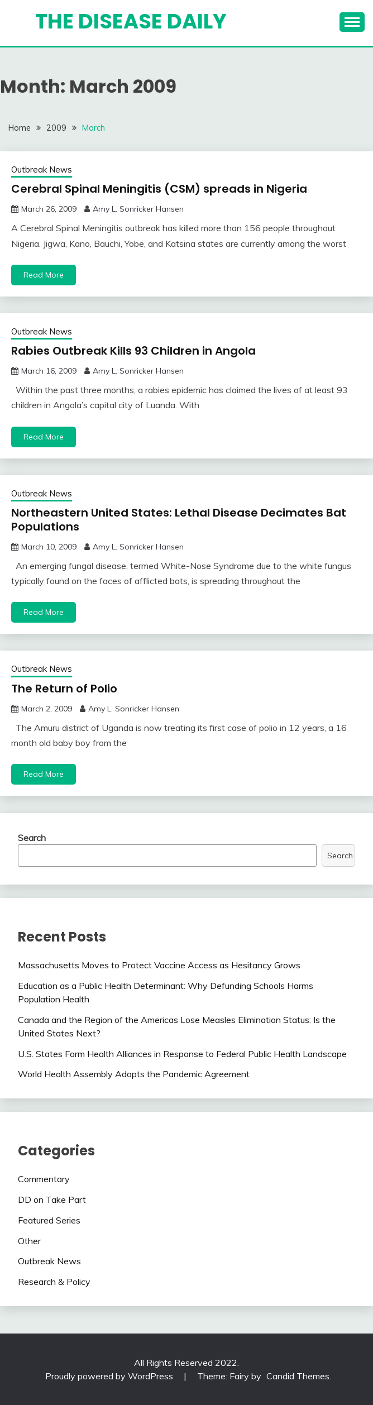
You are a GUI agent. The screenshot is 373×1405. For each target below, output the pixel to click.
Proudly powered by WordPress (110, 1376)
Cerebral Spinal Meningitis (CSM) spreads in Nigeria (159, 189)
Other (29, 1240)
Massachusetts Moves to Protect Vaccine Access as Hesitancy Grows (159, 965)
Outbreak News (41, 169)
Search (32, 837)
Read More (43, 275)
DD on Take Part (52, 1199)
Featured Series (49, 1220)
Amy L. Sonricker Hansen (138, 209)
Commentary (44, 1178)
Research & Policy (54, 1281)
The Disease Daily (131, 21)
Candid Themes (297, 1376)
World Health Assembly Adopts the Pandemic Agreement (134, 1073)
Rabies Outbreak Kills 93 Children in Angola (133, 351)
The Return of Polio (64, 688)
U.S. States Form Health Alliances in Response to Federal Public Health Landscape (182, 1053)
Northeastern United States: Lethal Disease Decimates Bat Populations (178, 519)
